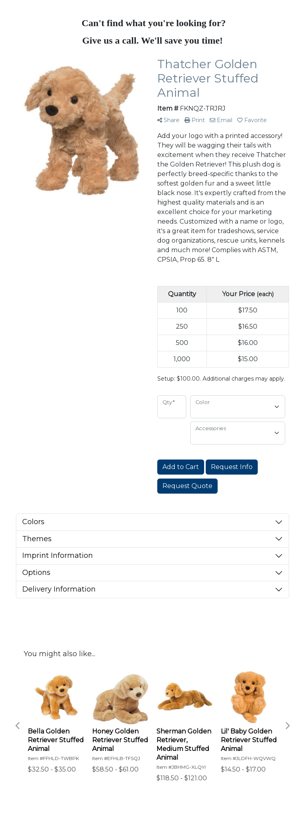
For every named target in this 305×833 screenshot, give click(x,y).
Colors (33, 521)
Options (36, 572)
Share (168, 120)
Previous (18, 726)
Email (221, 120)
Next (287, 726)
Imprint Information (57, 555)
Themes (37, 538)
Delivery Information (59, 589)
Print (194, 120)
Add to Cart (180, 467)
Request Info (232, 467)
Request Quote (187, 486)
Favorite (252, 120)
